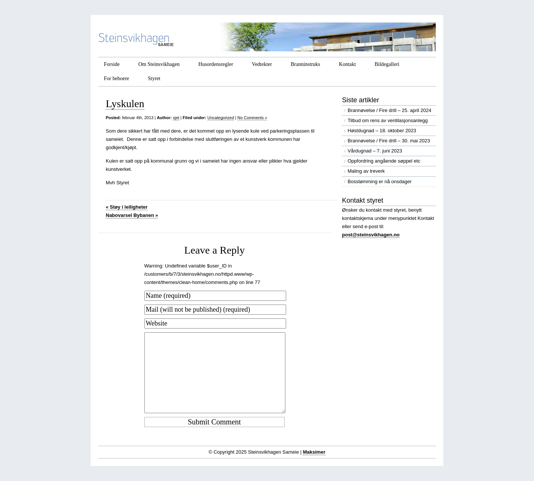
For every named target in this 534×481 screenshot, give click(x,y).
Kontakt (347, 64)
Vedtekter (262, 64)
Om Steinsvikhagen (159, 64)
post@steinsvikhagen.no (371, 235)
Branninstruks (305, 64)
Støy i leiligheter (126, 207)
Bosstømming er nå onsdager (380, 181)
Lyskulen (125, 103)
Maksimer (314, 452)
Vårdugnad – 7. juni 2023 (375, 151)
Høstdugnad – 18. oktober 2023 (382, 130)
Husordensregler (215, 64)
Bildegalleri (387, 64)
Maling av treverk (366, 171)
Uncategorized (220, 117)
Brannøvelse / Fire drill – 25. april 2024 (389, 110)
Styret (154, 78)
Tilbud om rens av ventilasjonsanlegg (388, 120)
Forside (112, 64)
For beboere (116, 78)
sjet (176, 117)
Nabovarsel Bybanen (132, 215)
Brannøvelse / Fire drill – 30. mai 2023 (389, 140)
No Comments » (252, 117)
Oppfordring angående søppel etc (384, 161)
